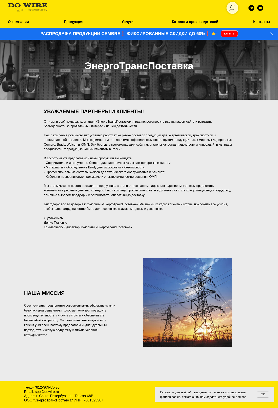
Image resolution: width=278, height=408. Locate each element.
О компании (18, 22)
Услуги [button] (128, 22)
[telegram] (251, 8)
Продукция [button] (74, 22)
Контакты (261, 22)
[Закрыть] (271, 34)
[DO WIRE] (260, 8)
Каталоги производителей (195, 22)
